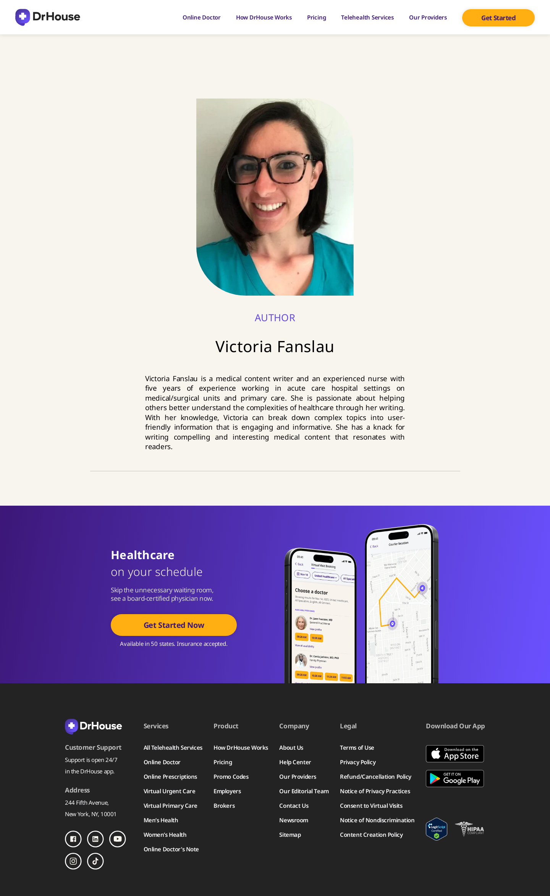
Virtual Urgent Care (170, 791)
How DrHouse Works (264, 17)
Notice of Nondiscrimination (377, 820)
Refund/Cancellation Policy (375, 776)
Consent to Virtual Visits (371, 805)
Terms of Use (357, 747)
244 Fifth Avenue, (87, 802)
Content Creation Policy (371, 834)
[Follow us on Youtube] (117, 839)
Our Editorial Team (303, 791)
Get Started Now (174, 625)
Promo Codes (231, 776)
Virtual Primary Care (170, 805)
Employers (227, 791)
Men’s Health (161, 820)
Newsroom (293, 820)
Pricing (316, 17)
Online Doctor (202, 17)
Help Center (295, 762)
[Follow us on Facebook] (73, 839)
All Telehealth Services (173, 747)
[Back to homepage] (98, 726)
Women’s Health (165, 834)
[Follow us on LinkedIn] (95, 839)
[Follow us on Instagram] (73, 861)
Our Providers (428, 17)
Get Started (498, 17)
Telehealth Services (367, 17)
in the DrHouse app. (90, 771)
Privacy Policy (357, 762)
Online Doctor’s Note (171, 849)
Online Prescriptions (170, 776)
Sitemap (290, 834)
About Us (291, 747)
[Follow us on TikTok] (95, 861)
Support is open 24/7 (91, 759)
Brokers (224, 805)
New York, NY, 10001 (91, 814)
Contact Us (293, 805)
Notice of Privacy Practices (375, 791)
